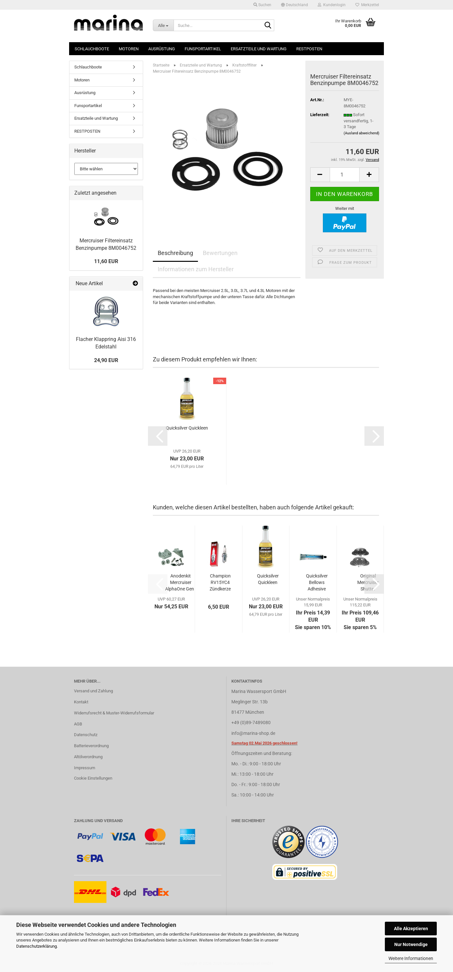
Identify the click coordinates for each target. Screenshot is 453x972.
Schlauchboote (92, 48)
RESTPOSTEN (309, 48)
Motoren (129, 48)
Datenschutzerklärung (36, 946)
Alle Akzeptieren (411, 928)
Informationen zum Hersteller (196, 269)
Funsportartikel (203, 48)
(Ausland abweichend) (361, 133)
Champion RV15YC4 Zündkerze (220, 582)
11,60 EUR (106, 261)
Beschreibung (175, 252)
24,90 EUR (106, 360)
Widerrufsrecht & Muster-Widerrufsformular (114, 713)
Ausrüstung (161, 48)
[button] (294, 5)
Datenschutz (85, 734)
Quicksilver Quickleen (187, 428)
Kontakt (81, 701)
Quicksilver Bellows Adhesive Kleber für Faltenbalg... (316, 582)
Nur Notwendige (411, 944)
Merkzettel (367, 5)
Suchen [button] (262, 5)
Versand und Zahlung (93, 690)
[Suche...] (163, 25)
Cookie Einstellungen (93, 778)
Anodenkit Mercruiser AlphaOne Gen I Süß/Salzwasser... (181, 582)
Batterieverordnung (91, 745)
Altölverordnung (88, 756)
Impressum (84, 767)
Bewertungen (220, 252)
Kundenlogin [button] (332, 5)
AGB (78, 724)
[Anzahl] (345, 174)
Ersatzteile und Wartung (259, 48)
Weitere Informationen (410, 958)
